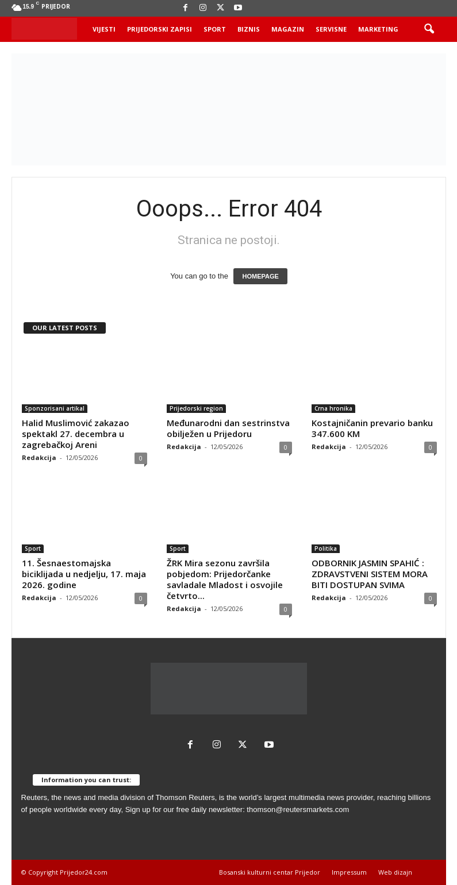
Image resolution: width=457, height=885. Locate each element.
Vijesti (104, 29)
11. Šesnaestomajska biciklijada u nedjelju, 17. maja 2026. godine (84, 573)
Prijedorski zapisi (159, 29)
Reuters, (35, 797)
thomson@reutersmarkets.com (298, 809)
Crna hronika (333, 408)
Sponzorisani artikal (55, 408)
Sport (214, 29)
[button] (428, 29)
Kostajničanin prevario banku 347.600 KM (372, 428)
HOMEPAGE (260, 276)
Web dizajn (395, 872)
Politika (325, 548)
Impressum (349, 872)
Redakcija (39, 457)
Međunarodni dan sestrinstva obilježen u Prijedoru (228, 428)
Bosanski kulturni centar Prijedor (269, 872)
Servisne (331, 29)
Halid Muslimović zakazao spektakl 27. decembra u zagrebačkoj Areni (75, 433)
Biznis (248, 29)
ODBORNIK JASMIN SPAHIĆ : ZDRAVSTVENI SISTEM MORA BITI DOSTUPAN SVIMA (370, 573)
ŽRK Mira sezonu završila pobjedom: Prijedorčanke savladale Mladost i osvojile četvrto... (225, 579)
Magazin (287, 29)
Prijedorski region (196, 408)
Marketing (378, 29)
